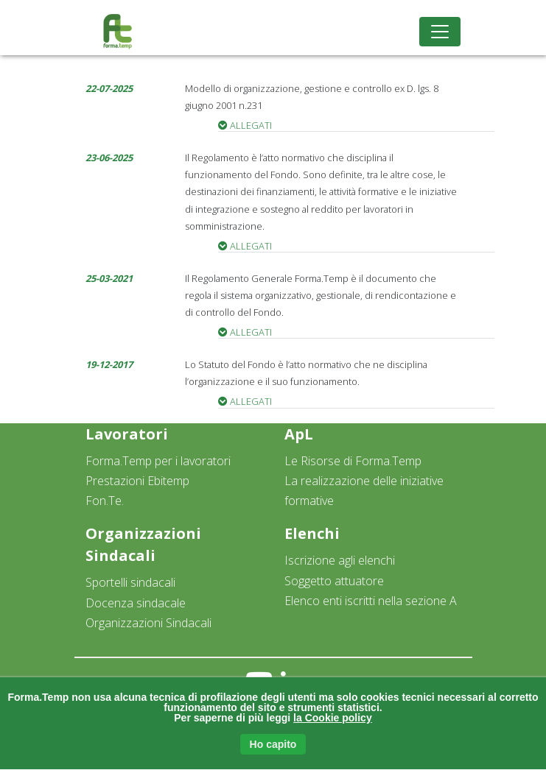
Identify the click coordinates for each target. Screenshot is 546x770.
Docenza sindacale (135, 603)
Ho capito (273, 744)
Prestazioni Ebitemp (137, 481)
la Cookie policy (332, 718)
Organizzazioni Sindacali (148, 623)
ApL (298, 434)
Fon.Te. (104, 500)
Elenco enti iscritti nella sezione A (370, 601)
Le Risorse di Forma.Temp (352, 461)
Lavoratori (126, 434)
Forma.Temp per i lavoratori (158, 461)
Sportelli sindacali (130, 582)
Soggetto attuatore (334, 581)
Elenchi (312, 533)
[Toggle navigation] (440, 31)
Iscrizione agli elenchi (339, 560)
